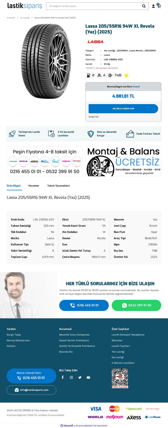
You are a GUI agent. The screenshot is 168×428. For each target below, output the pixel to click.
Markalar (117, 340)
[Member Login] (153, 6)
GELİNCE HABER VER (123, 108)
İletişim (11, 346)
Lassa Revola (138, 50)
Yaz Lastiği (110, 50)
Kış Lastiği (118, 357)
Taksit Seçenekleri (58, 185)
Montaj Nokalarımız (18, 340)
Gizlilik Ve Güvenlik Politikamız (77, 346)
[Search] (97, 6)
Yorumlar (33, 185)
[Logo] (25, 6)
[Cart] (159, 6)
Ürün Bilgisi (14, 185)
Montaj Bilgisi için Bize (123, 86)
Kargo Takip (14, 334)
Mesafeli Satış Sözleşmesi (74, 334)
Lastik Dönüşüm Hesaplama (128, 334)
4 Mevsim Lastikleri (123, 363)
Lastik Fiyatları (121, 346)
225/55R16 (123, 50)
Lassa (107, 55)
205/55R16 (154, 50)
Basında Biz (66, 351)
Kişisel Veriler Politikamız (74, 340)
